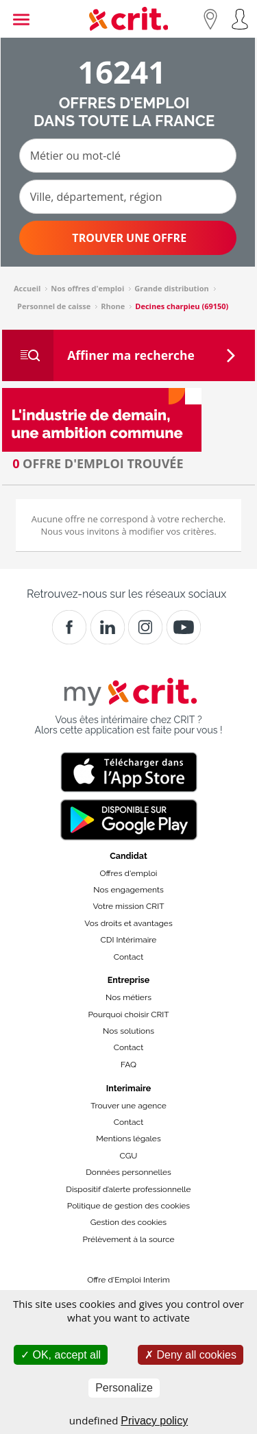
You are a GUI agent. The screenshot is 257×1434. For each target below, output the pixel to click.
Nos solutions (128, 1031)
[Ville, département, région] (127, 197)
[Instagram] (145, 627)
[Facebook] (69, 627)
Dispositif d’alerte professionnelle (128, 1189)
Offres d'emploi (129, 873)
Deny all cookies (190, 1355)
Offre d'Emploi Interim (128, 1280)
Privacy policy (154, 1420)
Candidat (128, 856)
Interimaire (128, 1088)
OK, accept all (61, 1355)
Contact (128, 957)
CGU (129, 1155)
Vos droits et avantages (128, 923)
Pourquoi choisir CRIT (128, 1014)
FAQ (128, 1064)
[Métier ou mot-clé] (127, 155)
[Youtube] (184, 627)
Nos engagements (128, 890)
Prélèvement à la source (128, 1239)
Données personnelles (128, 1172)
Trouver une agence (128, 1105)
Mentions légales (128, 1138)
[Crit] (107, 627)
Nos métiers (128, 997)
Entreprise (129, 980)
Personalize (124, 1388)
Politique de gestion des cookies (128, 1206)
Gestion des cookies (128, 1222)
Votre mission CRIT (128, 906)
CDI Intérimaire (129, 940)
